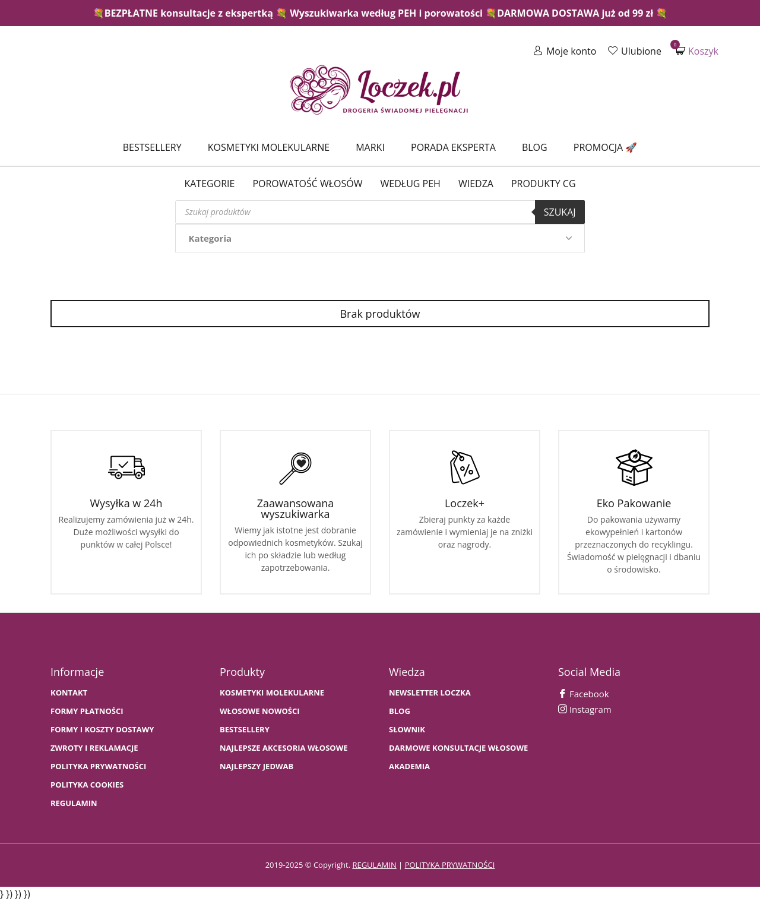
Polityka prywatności (98, 766)
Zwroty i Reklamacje (94, 748)
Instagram (585, 709)
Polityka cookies (87, 785)
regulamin (374, 864)
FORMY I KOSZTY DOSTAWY (102, 730)
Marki (370, 147)
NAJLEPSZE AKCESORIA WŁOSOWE (284, 748)
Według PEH (411, 183)
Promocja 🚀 (605, 147)
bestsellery (245, 730)
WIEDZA (475, 183)
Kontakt (68, 693)
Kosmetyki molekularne (269, 147)
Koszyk (697, 51)
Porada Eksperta (453, 147)
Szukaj (560, 212)
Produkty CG (543, 183)
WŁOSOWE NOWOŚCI (260, 711)
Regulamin (73, 803)
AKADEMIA (409, 766)
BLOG (399, 711)
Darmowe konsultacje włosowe (458, 748)
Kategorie (209, 183)
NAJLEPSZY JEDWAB (256, 766)
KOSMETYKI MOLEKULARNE (272, 693)
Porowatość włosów (307, 183)
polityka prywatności (450, 864)
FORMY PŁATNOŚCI (86, 711)
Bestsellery (152, 147)
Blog (534, 147)
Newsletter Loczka (430, 693)
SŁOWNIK (407, 730)
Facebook (583, 694)
